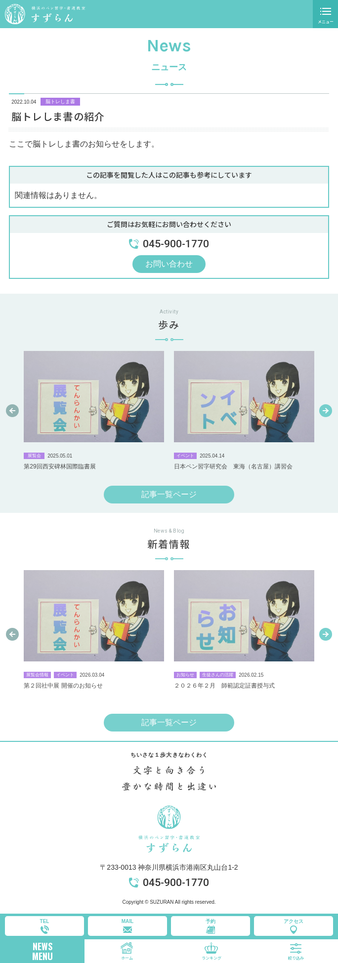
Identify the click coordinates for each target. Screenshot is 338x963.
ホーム (127, 958)
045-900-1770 (176, 882)
